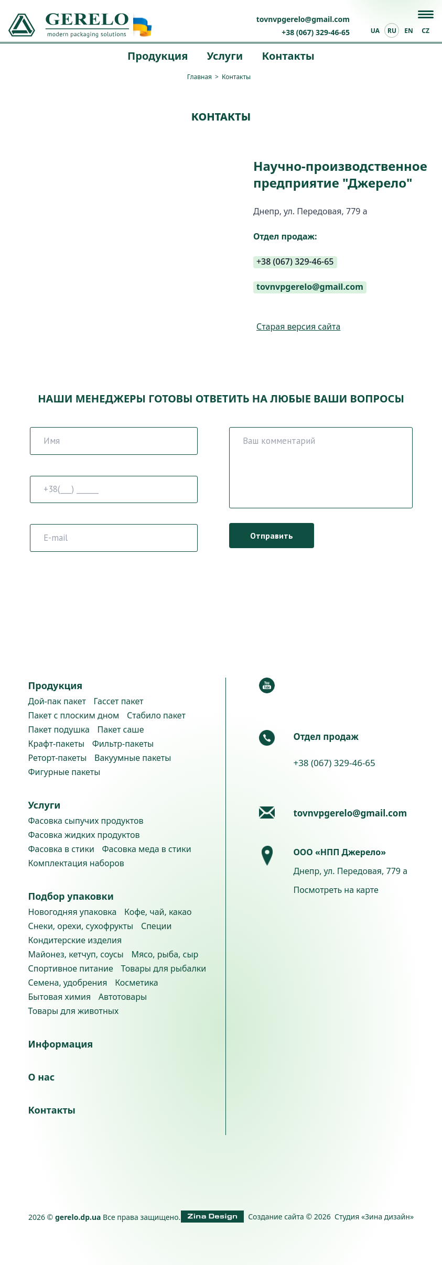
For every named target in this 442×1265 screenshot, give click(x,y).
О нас (41, 1077)
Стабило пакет (156, 715)
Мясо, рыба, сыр (164, 954)
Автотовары (123, 996)
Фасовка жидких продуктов (84, 835)
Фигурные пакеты (64, 772)
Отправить (271, 535)
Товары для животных (73, 1011)
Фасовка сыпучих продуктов (86, 820)
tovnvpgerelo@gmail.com (303, 19)
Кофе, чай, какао (158, 912)
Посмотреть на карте (336, 890)
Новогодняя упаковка (72, 912)
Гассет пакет (119, 701)
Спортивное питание (70, 968)
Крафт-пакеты (56, 743)
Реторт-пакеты (57, 758)
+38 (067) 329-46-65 (316, 32)
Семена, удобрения (67, 982)
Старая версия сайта (298, 326)
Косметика (136, 982)
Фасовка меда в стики (146, 849)
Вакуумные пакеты (132, 758)
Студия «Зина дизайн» (374, 1217)
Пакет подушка (59, 729)
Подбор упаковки (71, 896)
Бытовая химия (59, 996)
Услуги (225, 56)
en (408, 30)
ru (391, 30)
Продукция (157, 56)
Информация (60, 1044)
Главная (199, 76)
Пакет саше (121, 729)
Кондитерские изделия (75, 940)
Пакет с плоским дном (74, 715)
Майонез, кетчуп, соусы (76, 954)
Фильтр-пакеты (123, 743)
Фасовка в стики (61, 849)
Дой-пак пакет (57, 701)
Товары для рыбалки (163, 968)
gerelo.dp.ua (78, 1217)
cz (425, 30)
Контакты (288, 56)
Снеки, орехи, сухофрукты (81, 926)
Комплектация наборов (76, 863)
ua (375, 30)
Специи (156, 926)
